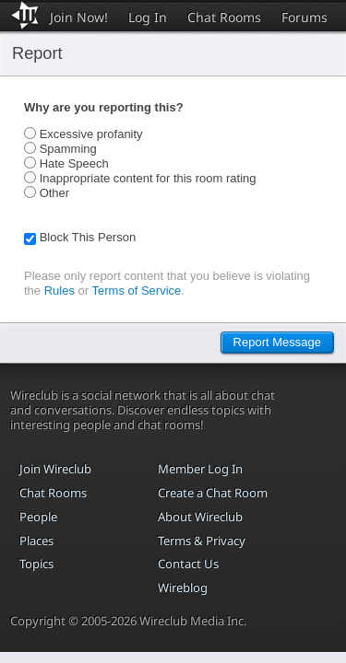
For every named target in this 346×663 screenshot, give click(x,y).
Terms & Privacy (201, 540)
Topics (36, 563)
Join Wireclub (55, 468)
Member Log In (200, 468)
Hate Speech (74, 163)
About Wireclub (200, 516)
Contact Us (188, 563)
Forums (304, 17)
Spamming (68, 149)
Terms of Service (137, 290)
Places (36, 540)
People (38, 516)
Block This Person (88, 237)
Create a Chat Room (213, 492)
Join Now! (79, 17)
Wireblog (183, 587)
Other (55, 193)
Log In (147, 17)
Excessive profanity (91, 134)
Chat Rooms (224, 17)
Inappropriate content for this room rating (148, 178)
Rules (59, 290)
